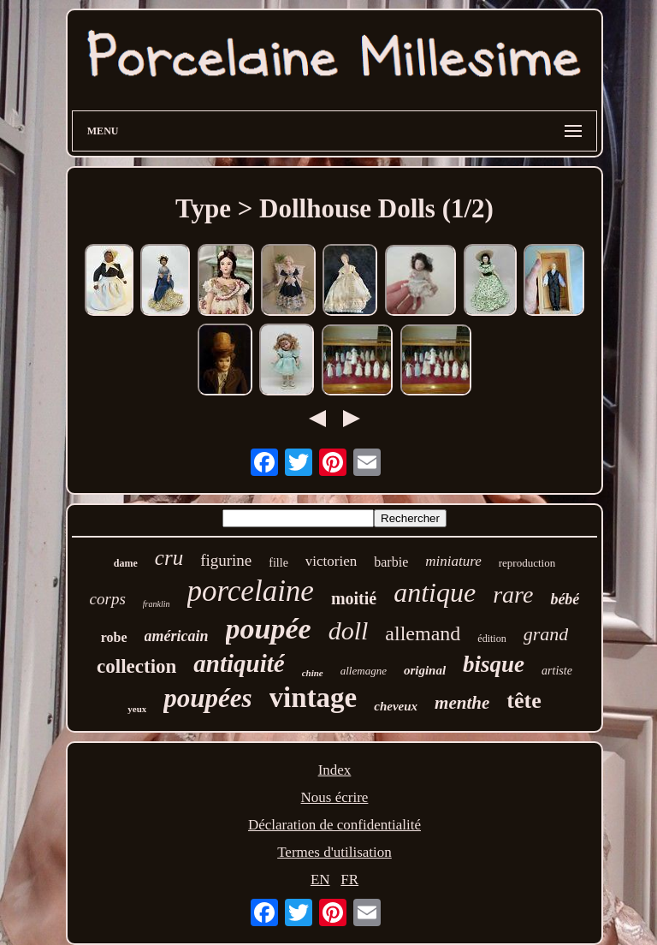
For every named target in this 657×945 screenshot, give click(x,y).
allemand (422, 633)
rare (513, 594)
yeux (136, 709)
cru (169, 557)
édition (491, 639)
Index (335, 770)
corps (108, 599)
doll (348, 630)
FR (349, 879)
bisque (493, 664)
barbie (391, 562)
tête (523, 700)
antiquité (238, 663)
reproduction (527, 562)
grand (546, 634)
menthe (462, 702)
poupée (268, 629)
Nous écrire (335, 797)
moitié (353, 598)
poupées (207, 698)
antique (435, 592)
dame (126, 563)
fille (278, 562)
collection (136, 666)
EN (320, 879)
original (425, 670)
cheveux (395, 706)
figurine (226, 560)
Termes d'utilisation (334, 852)
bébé (564, 599)
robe (114, 637)
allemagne (363, 670)
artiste (557, 670)
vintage (313, 697)
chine (312, 673)
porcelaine (250, 591)
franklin (156, 604)
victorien (331, 561)
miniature (453, 561)
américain (177, 636)
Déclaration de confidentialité (334, 825)
